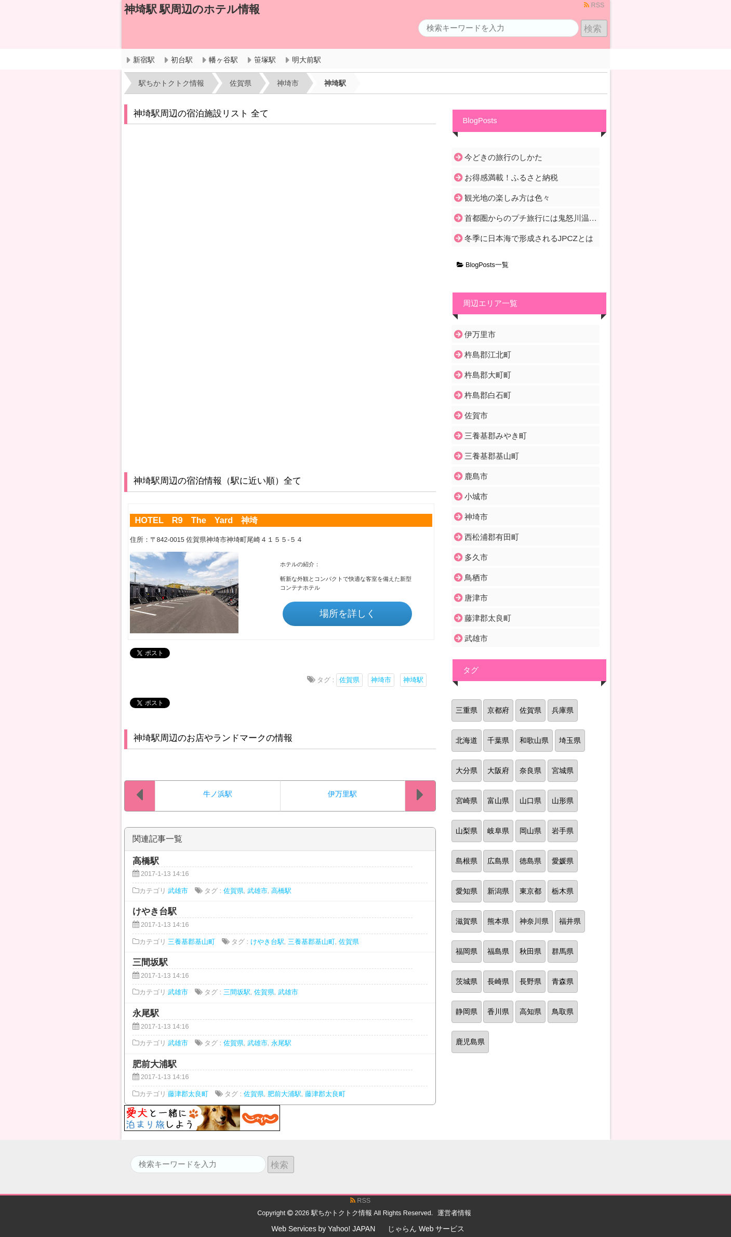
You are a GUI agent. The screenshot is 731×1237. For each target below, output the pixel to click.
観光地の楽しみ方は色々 (507, 197)
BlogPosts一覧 (483, 265)
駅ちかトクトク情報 (341, 1213)
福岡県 (466, 951)
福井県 (570, 921)
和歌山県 (534, 740)
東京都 (530, 891)
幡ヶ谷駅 (223, 60)
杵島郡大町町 (487, 374)
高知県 (530, 1011)
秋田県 (530, 951)
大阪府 (498, 770)
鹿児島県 (470, 1042)
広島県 (498, 861)
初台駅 (182, 60)
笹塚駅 (265, 60)
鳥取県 (563, 1011)
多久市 (476, 557)
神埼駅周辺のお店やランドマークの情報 (213, 738)
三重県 (466, 710)
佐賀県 (349, 680)
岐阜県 (498, 831)
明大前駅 (306, 60)
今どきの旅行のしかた (503, 157)
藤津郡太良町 (188, 1094)
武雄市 (178, 891)
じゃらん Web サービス (426, 1229)
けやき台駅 (267, 942)
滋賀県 (466, 921)
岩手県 (563, 831)
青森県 (563, 981)
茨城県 (466, 981)
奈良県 (530, 770)
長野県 (530, 981)
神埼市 (381, 680)
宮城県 (563, 770)
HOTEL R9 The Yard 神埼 (196, 520)
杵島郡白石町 (487, 395)
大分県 (466, 770)
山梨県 (466, 831)
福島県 (498, 951)
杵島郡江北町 (487, 354)
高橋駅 (281, 891)
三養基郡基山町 (191, 942)
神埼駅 (413, 680)
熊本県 (498, 921)
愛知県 (466, 891)
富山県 (498, 800)
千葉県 (498, 740)
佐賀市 (476, 415)
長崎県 (498, 981)
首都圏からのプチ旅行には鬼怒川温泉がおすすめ (531, 218)
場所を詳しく (348, 613)
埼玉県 (570, 740)
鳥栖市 (476, 577)
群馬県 (563, 951)
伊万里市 (480, 334)
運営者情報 (454, 1213)
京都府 (498, 710)
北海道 (466, 740)
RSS (594, 5)
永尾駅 (281, 1043)
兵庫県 (563, 710)
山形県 (563, 800)
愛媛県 (563, 861)
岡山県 (530, 831)
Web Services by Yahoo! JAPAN (324, 1229)
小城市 (476, 496)
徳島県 (530, 861)
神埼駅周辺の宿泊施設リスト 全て (201, 113)
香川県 (498, 1011)
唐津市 (476, 597)
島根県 (466, 861)
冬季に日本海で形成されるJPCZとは (528, 238)
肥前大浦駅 (284, 1094)
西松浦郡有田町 (491, 537)
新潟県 (498, 891)
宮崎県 (466, 800)
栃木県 (563, 891)
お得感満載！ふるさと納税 (511, 177)
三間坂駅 (236, 992)
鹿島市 (476, 476)
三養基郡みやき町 (495, 435)
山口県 (530, 800)
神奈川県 (534, 921)
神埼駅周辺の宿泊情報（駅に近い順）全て (217, 481)
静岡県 (466, 1011)
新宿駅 (144, 60)
